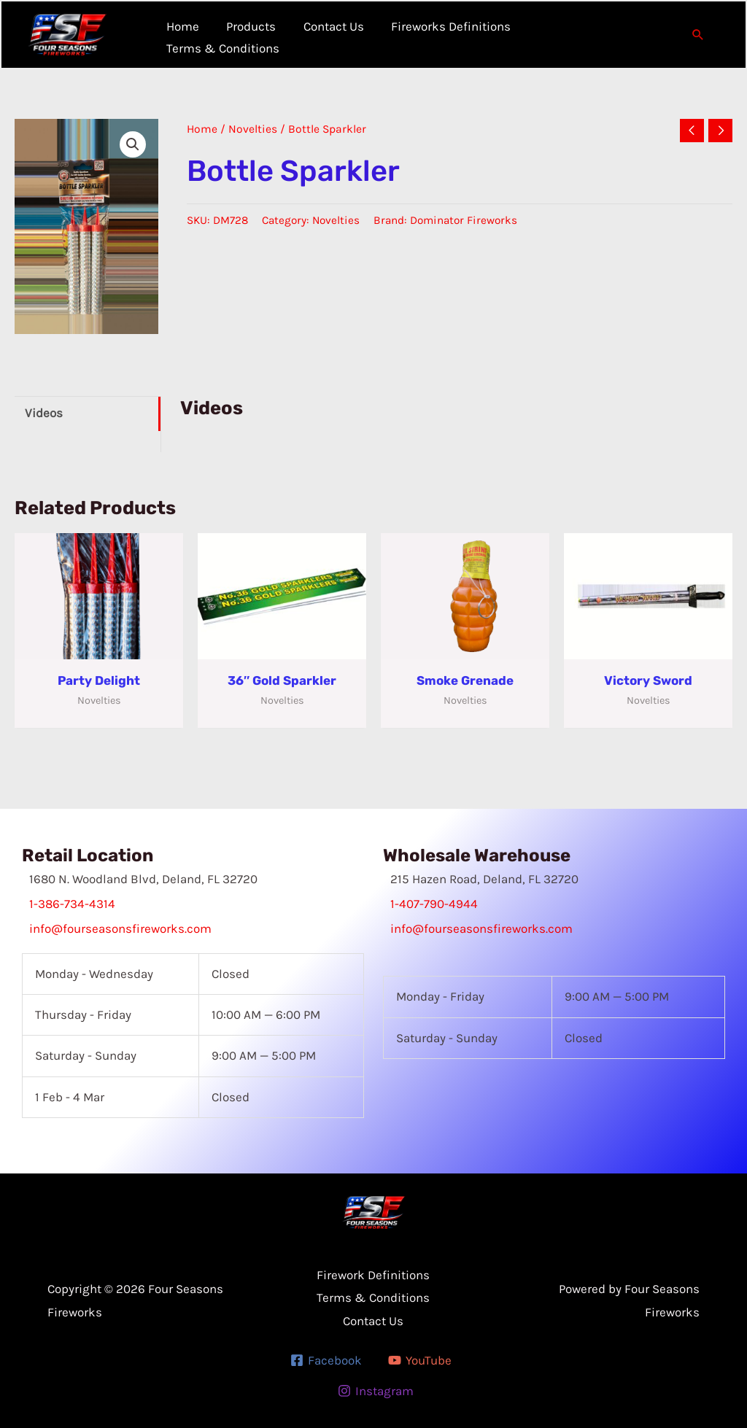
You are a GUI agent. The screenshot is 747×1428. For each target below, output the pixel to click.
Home (202, 129)
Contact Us (373, 1320)
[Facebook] (326, 1360)
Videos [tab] (44, 412)
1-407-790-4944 (434, 903)
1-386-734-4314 (72, 903)
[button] (698, 34)
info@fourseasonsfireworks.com (120, 928)
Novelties (252, 129)
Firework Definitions (373, 1275)
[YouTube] (419, 1360)
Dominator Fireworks (463, 220)
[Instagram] (375, 1390)
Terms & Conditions (373, 1297)
